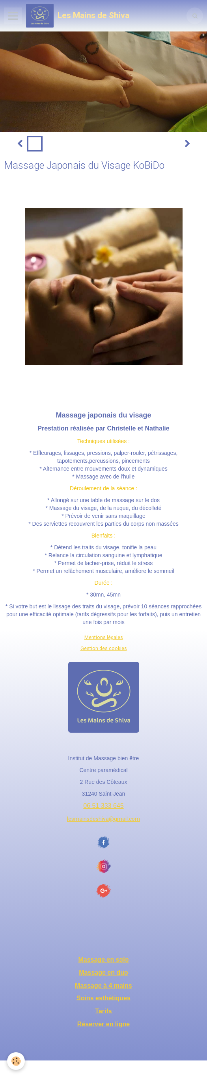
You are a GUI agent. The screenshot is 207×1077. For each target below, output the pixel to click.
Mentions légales (103, 637)
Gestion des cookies (103, 648)
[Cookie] (16, 1061)
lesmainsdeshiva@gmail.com (103, 819)
